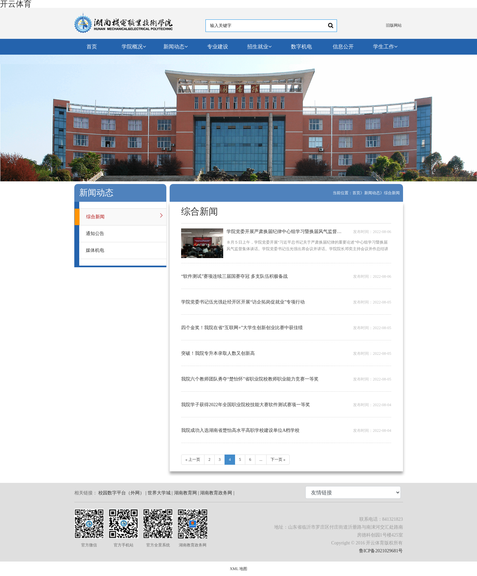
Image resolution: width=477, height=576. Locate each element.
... (260, 459)
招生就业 (259, 46)
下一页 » (278, 459)
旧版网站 (394, 25)
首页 (91, 46)
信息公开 (343, 46)
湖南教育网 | (186, 492)
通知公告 (95, 233)
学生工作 (385, 46)
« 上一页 (192, 459)
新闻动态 (175, 46)
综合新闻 (392, 193)
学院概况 (134, 46)
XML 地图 (238, 568)
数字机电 (301, 46)
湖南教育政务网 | (217, 492)
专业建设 (217, 46)
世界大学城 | (160, 492)
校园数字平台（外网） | (122, 492)
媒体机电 (95, 250)
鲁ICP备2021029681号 (381, 550)
